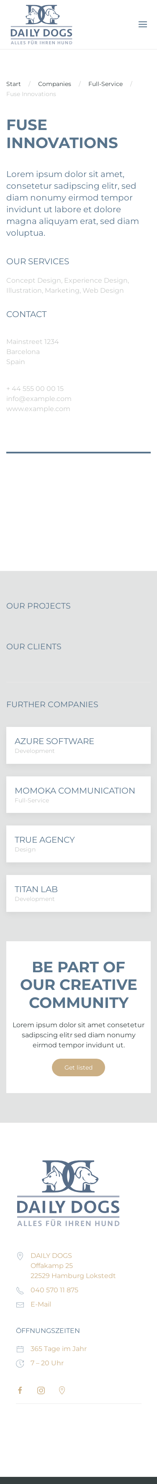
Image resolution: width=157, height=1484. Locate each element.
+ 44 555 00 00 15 (35, 389)
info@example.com (39, 399)
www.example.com (38, 409)
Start (13, 84)
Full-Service (105, 84)
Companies (54, 84)
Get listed (78, 1067)
